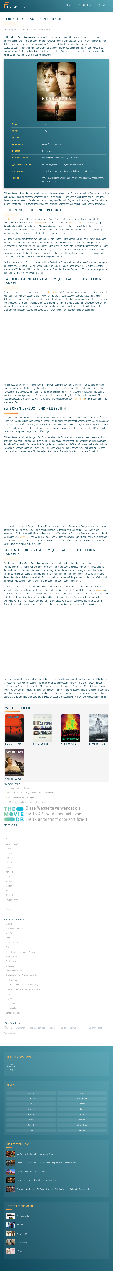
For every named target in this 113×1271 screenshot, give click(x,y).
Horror (7, 867)
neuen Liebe (25, 537)
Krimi (7, 876)
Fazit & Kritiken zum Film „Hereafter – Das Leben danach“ (28, 802)
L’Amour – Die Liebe (16, 744)
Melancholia (10, 966)
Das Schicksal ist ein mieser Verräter (19, 952)
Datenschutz (11, 1064)
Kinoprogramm (12, 1069)
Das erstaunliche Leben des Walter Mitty (21, 985)
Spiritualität (74, 1028)
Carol (7, 994)
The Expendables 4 (72, 744)
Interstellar (97, 744)
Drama (44, 144)
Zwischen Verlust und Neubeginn (21, 797)
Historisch (9, 862)
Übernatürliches (95, 1028)
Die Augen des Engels (46, 744)
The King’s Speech (12, 942)
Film (49, 693)
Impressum (10, 1067)
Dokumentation (11, 844)
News (102, 5)
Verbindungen (9, 1033)
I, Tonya (8, 924)
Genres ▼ (85, 5)
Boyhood (8, 999)
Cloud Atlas (9, 1003)
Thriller (7, 904)
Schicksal (62, 1028)
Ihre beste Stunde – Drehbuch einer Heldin (22, 975)
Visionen (100, 590)
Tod (84, 1028)
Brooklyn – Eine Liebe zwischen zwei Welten (22, 989)
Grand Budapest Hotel (13, 971)
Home (68, 5)
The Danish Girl (11, 961)
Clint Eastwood (10, 219)
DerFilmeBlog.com (18, 1056)
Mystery (58, 144)
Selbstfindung (78, 398)
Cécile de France (75, 222)
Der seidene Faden (12, 1013)
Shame (7, 938)
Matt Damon (39, 222)
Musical (8, 881)
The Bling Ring (10, 980)
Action (7, 834)
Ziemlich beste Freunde (14, 928)
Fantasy (51, 144)
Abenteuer (9, 830)
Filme (7, 858)
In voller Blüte (10, 956)
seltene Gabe (52, 292)
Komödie (8, 872)
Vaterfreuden (13, 779)
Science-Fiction (11, 900)
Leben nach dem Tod (36, 1028)
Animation (9, 839)
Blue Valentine (10, 1008)
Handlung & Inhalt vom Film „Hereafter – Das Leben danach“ (30, 793)
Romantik (9, 895)
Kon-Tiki (8, 933)
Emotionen (20, 1028)
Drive (7, 947)
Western (8, 909)
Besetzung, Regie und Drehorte (18, 788)
